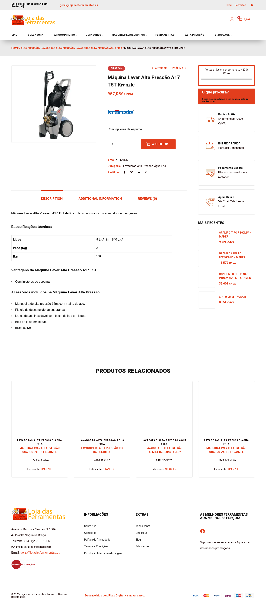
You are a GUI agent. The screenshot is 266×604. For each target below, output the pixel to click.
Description (52, 198)
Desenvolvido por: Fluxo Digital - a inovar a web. (115, 596)
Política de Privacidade (97, 540)
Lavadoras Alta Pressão (57, 48)
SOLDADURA (37, 35)
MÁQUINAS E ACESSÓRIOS (129, 35)
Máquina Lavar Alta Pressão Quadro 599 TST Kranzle (39, 450)
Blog (229, 5)
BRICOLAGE (223, 35)
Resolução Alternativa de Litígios (103, 553)
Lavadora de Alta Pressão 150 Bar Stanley (102, 450)
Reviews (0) (147, 198)
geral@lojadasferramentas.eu (79, 5)
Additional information (100, 198)
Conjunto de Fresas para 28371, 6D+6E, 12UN (235, 276)
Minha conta (143, 526)
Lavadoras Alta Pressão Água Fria (99, 48)
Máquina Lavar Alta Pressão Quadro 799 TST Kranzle (226, 450)
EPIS (16, 35)
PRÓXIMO (179, 68)
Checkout (141, 533)
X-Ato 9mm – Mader (232, 297)
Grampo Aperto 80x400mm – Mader (232, 255)
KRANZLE (46, 469)
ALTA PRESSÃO (196, 35)
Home (15, 48)
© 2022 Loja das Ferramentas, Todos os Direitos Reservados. (39, 595)
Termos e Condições (96, 546)
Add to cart (161, 144)
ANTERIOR (159, 68)
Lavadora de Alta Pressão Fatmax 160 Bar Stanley (164, 450)
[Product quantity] (112, 144)
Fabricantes (142, 546)
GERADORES (94, 35)
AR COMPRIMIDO (65, 35)
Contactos (240, 5)
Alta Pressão (30, 48)
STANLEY (108, 469)
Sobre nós (90, 526)
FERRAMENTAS (166, 35)
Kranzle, (75, 213)
